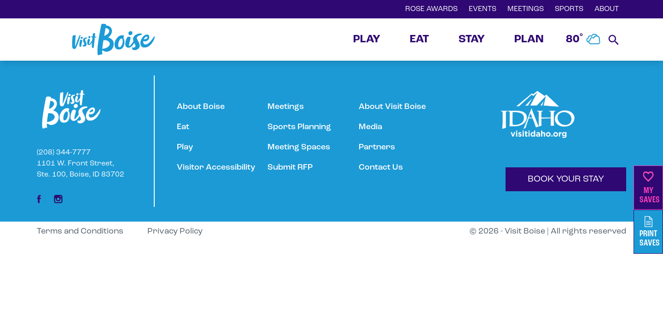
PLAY (366, 39)
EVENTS (482, 9)
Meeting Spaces (299, 147)
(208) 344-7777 (64, 152)
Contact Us (381, 167)
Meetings (286, 107)
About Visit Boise (392, 107)
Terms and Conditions (80, 231)
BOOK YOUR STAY (566, 179)
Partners (377, 147)
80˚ (583, 39)
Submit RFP (290, 167)
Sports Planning (299, 127)
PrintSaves (650, 232)
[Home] (113, 39)
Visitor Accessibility (216, 167)
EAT (419, 39)
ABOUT (606, 9)
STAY (472, 39)
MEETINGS (525, 9)
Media (370, 127)
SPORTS (569, 9)
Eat (183, 127)
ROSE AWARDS (431, 9)
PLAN (529, 39)
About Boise (201, 107)
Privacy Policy (175, 231)
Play (185, 147)
